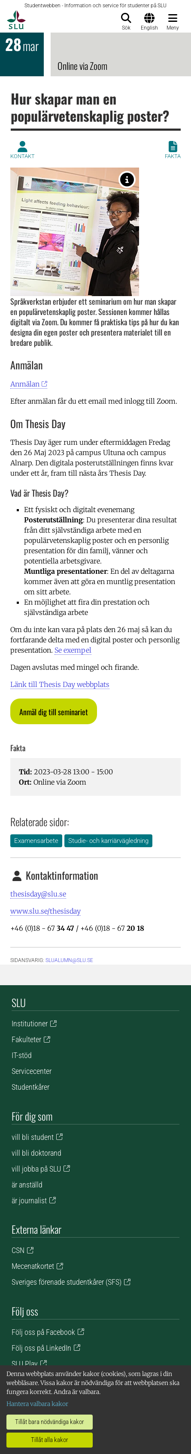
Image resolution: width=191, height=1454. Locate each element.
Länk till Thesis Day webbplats (59, 684)
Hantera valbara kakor (37, 1404)
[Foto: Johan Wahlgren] (127, 179)
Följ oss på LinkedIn (41, 1347)
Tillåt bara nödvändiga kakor (49, 1422)
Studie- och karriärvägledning (108, 841)
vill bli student (33, 1137)
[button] (53, 711)
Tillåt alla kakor (49, 1440)
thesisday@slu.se (38, 894)
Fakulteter (26, 1039)
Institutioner (30, 1023)
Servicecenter (32, 1071)
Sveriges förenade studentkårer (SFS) (66, 1281)
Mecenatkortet (33, 1266)
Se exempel (73, 650)
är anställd (27, 1184)
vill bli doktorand (36, 1152)
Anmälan (24, 384)
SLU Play (25, 1363)
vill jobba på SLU (36, 1168)
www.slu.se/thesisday (45, 911)
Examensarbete (36, 841)
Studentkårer (30, 1086)
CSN (18, 1250)
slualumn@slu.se (69, 960)
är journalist (29, 1200)
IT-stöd (22, 1055)
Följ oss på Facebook (43, 1332)
